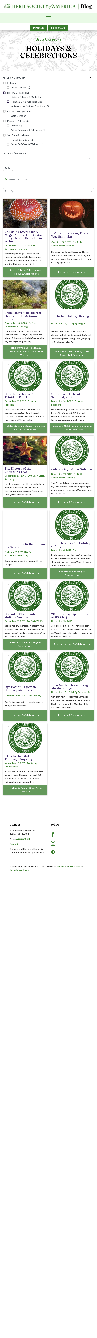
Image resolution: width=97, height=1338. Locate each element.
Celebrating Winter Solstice (71, 469)
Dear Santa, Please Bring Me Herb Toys (69, 686)
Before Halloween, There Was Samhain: (70, 234)
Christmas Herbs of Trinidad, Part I (65, 395)
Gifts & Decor (65, 571)
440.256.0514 (23, 839)
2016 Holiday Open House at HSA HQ (70, 615)
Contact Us (15, 844)
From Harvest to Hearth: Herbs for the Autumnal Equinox (23, 316)
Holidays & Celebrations (25, 273)
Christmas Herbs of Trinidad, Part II (19, 395)
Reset (8, 167)
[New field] (51, 179)
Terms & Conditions (19, 870)
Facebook (64, 833)
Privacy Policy (75, 866)
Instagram (64, 842)
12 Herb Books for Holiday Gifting (70, 544)
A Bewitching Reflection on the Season (25, 545)
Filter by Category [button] (47, 78)
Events (58, 644)
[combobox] (45, 158)
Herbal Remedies (18, 347)
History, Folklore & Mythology (25, 270)
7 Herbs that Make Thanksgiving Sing (18, 757)
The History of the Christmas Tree (18, 470)
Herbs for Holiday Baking (70, 316)
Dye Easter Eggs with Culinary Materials (20, 688)
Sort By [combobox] (9, 191)
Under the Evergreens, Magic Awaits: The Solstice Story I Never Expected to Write (24, 236)
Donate (38, 27)
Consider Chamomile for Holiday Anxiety (23, 615)
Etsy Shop (58, 27)
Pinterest (64, 851)
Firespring (61, 866)
